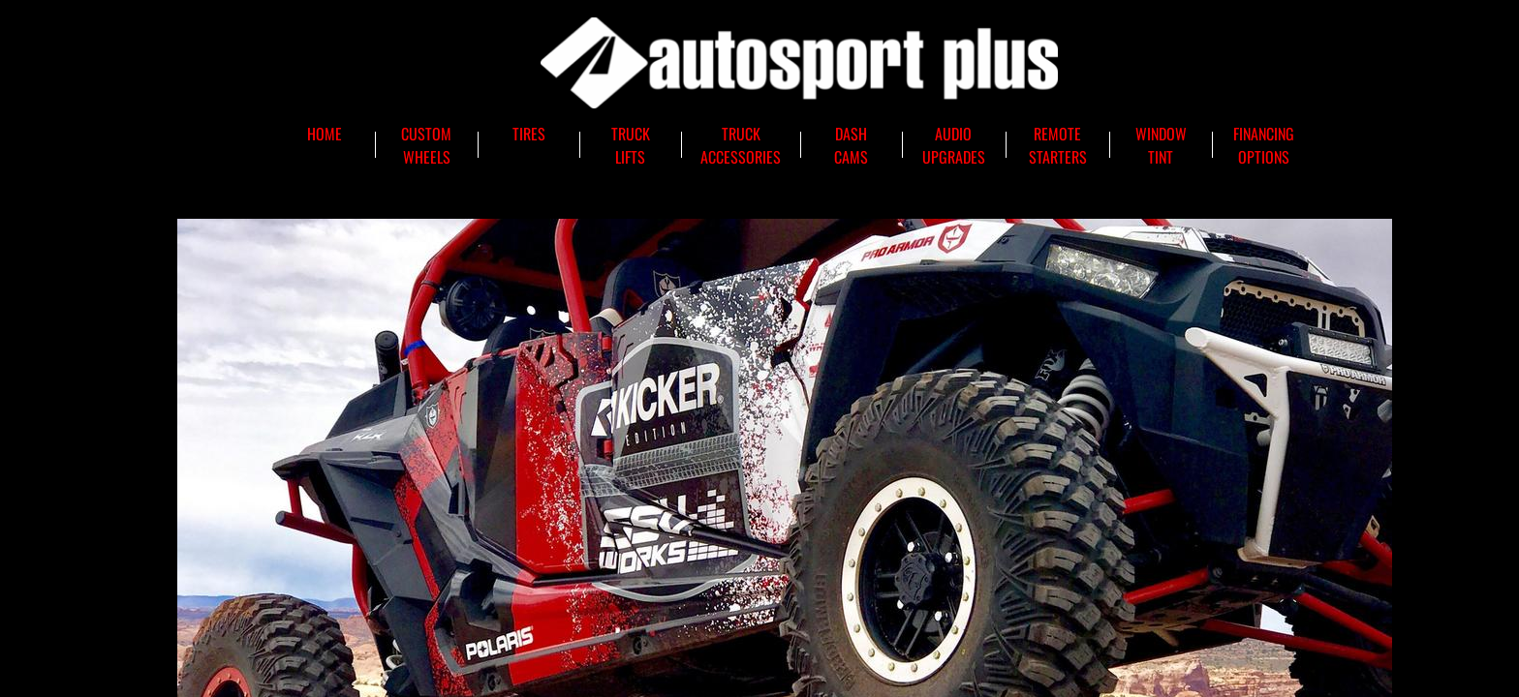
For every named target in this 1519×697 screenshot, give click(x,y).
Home (324, 133)
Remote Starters (1058, 145)
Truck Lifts (630, 145)
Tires (528, 133)
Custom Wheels (426, 145)
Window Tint (1161, 145)
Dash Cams (851, 145)
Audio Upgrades (953, 145)
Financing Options (1263, 145)
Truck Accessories (740, 145)
